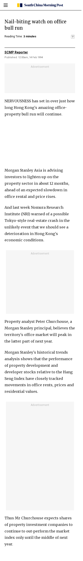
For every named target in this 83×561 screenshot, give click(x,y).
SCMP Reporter (16, 52)
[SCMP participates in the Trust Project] (73, 36)
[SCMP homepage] (39, 5)
